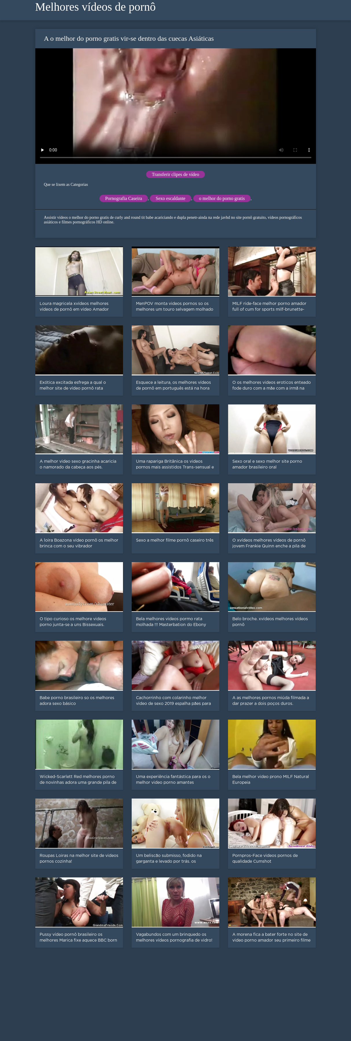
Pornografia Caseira (123, 198)
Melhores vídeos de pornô (95, 6)
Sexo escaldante (170, 198)
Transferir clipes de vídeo (175, 174)
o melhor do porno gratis (222, 198)
